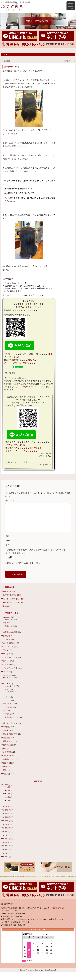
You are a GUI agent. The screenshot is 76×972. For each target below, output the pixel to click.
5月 (9, 787)
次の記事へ (68, 61)
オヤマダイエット (10, 657)
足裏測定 (6, 774)
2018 (9, 831)
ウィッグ (6, 654)
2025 (9, 806)
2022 (9, 817)
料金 (5, 748)
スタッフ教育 (8, 664)
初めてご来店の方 (10, 734)
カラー (7, 689)
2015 (9, 842)
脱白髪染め (10, 691)
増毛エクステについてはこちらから (20, 363)
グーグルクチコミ (10, 295)
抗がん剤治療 (8, 745)
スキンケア (7, 661)
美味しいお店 (9, 626)
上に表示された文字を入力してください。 (23, 563)
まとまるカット (10, 686)
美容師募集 (7, 763)
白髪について (9, 678)
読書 (5, 770)
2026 (8, 785)
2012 (8, 853)
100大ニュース (10, 619)
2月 (9, 797)
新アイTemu (43, 465)
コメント (9, 501)
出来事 (5, 730)
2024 (9, 810)
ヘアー (5, 55)
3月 (9, 794)
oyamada (6, 617)
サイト (8, 545)
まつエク (6, 639)
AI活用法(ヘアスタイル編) (13, 602)
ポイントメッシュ (10, 723)
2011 (8, 857)
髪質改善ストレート (12, 717)
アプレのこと (8, 647)
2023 (9, 813)
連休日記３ (7, 606)
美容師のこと (8, 759)
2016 (9, 839)
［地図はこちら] (57, 908)
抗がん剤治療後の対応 (12, 595)
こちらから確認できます (29, 360)
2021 (9, 821)
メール (8, 540)
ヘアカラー (7, 675)
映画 (6, 623)
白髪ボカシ (7, 756)
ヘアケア (8, 700)
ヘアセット (9, 707)
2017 (9, 835)
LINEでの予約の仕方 (15, 445)
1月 (9, 800)
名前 (7, 536)
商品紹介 (6, 738)
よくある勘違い (9, 643)
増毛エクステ (8, 741)
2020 (9, 824)
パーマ (5, 672)
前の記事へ (8, 61)
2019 (9, 828)
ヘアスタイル (9, 704)
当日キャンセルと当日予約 (13, 599)
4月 (9, 790)
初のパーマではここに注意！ (18, 462)
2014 (9, 846)
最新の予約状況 (9, 591)
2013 (8, 849)
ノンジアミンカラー (11, 668)
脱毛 (5, 766)
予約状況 (6, 727)
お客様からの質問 (10, 632)
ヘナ (6, 710)
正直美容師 (7, 752)
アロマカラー (8, 650)
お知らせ (6, 636)
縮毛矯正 (8, 714)
